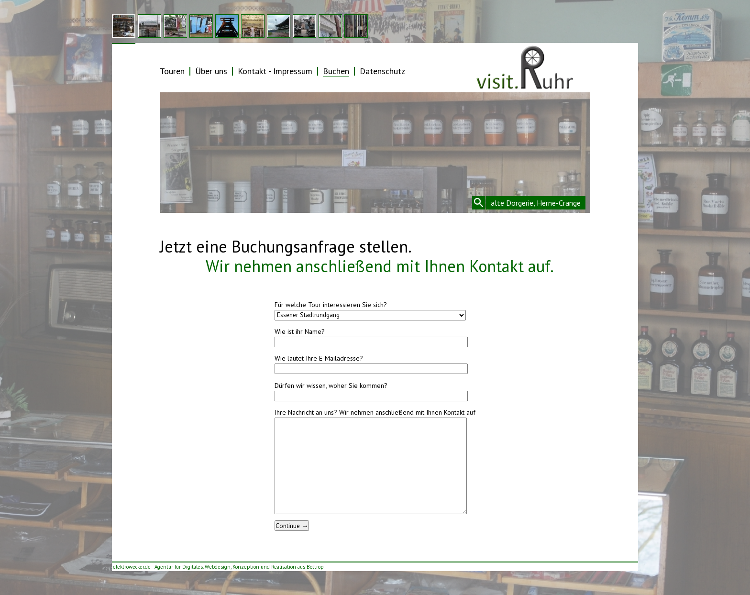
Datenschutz (382, 71)
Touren (172, 71)
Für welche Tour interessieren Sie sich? (331, 304)
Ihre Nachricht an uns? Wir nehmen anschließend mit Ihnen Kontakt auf (375, 412)
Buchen (336, 71)
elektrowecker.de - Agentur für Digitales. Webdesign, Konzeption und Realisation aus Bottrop (218, 566)
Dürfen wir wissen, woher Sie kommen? (331, 385)
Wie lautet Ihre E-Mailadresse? (319, 358)
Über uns (211, 71)
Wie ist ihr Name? (300, 331)
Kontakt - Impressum (275, 71)
